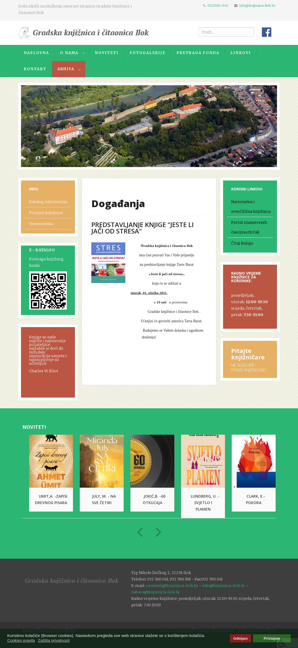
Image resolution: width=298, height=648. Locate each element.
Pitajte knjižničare (248, 353)
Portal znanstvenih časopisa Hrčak (249, 227)
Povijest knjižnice (46, 212)
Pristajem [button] (272, 638)
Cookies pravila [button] (21, 640)
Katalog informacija (48, 201)
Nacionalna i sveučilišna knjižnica (251, 206)
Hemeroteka (41, 223)
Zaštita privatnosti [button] (54, 640)
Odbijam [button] (240, 638)
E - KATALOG (42, 249)
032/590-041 (217, 5)
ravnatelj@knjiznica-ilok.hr (172, 585)
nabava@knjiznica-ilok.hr (155, 592)
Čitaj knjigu (242, 243)
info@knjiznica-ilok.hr (257, 5)
